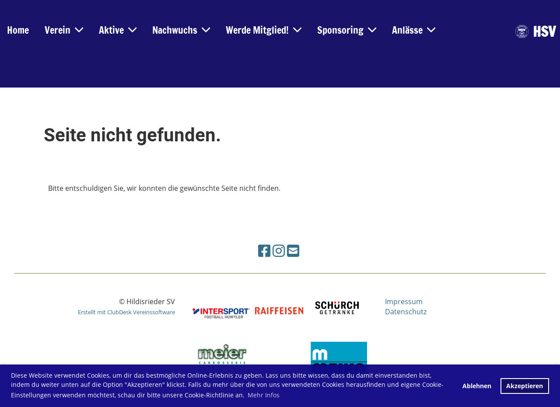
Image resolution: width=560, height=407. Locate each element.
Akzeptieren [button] (524, 386)
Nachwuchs (181, 30)
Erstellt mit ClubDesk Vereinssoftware (126, 312)
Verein (64, 30)
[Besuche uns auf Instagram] (279, 250)
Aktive (117, 30)
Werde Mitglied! (263, 30)
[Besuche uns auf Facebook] (264, 250)
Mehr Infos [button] (264, 395)
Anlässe (413, 30)
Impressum (404, 301)
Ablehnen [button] (476, 386)
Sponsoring (346, 30)
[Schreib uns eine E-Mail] (293, 250)
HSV (544, 32)
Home (18, 30)
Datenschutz (406, 311)
